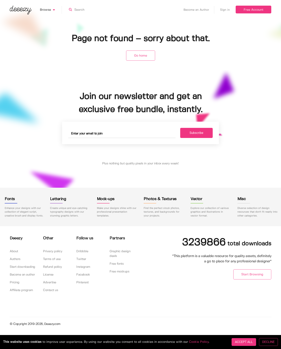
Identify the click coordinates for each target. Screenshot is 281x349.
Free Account (253, 9)
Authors (15, 259)
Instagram (83, 266)
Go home (140, 55)
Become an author (22, 274)
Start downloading (22, 266)
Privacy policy (52, 251)
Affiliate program (21, 290)
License (48, 274)
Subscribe (196, 133)
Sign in (225, 10)
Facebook (83, 274)
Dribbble (82, 251)
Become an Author (199, 10)
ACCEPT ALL (244, 342)
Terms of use (52, 259)
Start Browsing (252, 274)
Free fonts (117, 263)
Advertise (49, 282)
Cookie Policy (199, 341)
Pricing (14, 282)
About (14, 251)
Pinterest (82, 282)
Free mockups (119, 271)
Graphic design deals (120, 253)
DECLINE (268, 342)
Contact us (50, 290)
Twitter (81, 259)
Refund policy (52, 266)
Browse (51, 10)
